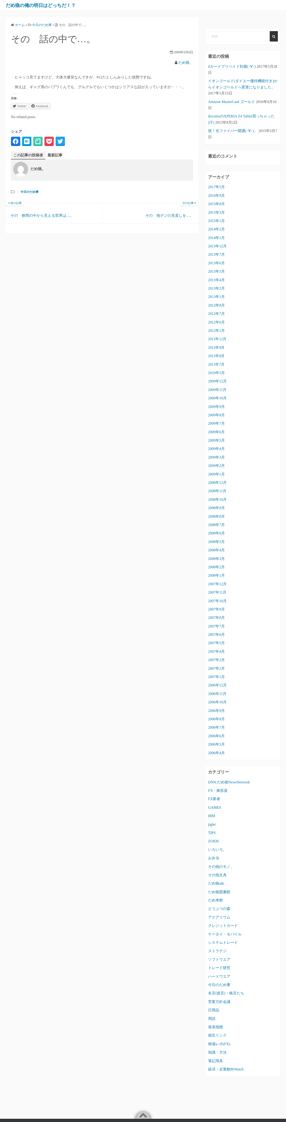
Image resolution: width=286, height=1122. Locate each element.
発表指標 (215, 1027)
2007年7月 (216, 626)
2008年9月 (216, 508)
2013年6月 (216, 263)
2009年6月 (216, 432)
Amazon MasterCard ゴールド (231, 102)
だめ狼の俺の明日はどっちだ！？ (49, 5)
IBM (211, 816)
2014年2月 (216, 229)
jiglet (212, 824)
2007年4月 (216, 651)
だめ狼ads (216, 883)
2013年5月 (216, 271)
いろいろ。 (217, 850)
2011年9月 (216, 347)
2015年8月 (216, 204)
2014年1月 (216, 238)
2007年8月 (216, 618)
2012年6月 (216, 322)
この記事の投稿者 (28, 155)
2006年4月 (216, 753)
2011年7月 (216, 364)
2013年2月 (216, 288)
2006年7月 (216, 727)
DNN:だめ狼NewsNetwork (229, 782)
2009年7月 (216, 423)
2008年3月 (216, 559)
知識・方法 (217, 1052)
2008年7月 (216, 525)
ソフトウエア (219, 959)
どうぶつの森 (219, 909)
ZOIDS (213, 841)
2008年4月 (216, 550)
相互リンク (217, 1035)
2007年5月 (216, 643)
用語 (211, 1019)
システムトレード (223, 942)
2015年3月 (216, 212)
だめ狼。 (185, 63)
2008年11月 (217, 491)
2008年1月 (216, 575)
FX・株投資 (218, 790)
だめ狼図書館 (219, 892)
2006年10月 (217, 702)
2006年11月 (217, 694)
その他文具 (217, 875)
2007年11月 (217, 592)
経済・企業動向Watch (225, 1069)
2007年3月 (216, 660)
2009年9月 (216, 407)
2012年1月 (216, 331)
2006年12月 (217, 685)
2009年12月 (217, 381)
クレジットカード (223, 926)
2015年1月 (216, 221)
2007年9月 (216, 609)
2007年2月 (216, 668)
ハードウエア (219, 976)
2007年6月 (216, 635)
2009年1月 (216, 474)
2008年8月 (216, 516)
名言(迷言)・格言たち (226, 993)
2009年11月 (217, 390)
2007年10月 (217, 601)
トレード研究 (219, 968)
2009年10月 (217, 398)
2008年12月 (217, 483)
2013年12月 (217, 246)
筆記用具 (215, 1061)
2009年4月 (216, 449)
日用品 (213, 1010)
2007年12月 (217, 584)
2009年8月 (216, 415)
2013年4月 (216, 280)
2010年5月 (216, 373)
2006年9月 (216, 711)
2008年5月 (216, 542)
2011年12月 (217, 339)
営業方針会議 (219, 1002)
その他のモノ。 (221, 867)
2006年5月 (216, 744)
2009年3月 (216, 457)
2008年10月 (217, 499)
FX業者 (214, 799)
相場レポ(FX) (219, 1044)
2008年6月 (216, 533)
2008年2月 (216, 567)
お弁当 (213, 858)
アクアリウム (219, 917)
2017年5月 (216, 187)
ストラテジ (217, 951)
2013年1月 (216, 297)
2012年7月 (216, 314)
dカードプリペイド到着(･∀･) (232, 66)
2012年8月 (216, 305)
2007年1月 (216, 677)
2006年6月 (216, 736)
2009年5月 (216, 440)
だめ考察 (215, 900)
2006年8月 (216, 719)
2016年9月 (216, 195)
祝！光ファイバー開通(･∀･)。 (233, 131)
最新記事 (54, 155)
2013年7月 (216, 254)
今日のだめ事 (29, 192)
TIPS (212, 833)
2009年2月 (216, 466)
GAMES (214, 807)
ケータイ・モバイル (225, 934)
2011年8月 (216, 356)
